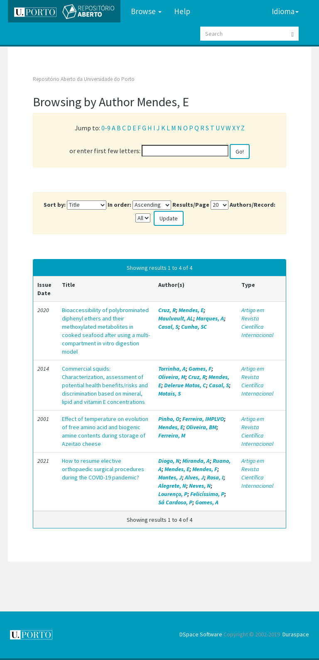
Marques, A (210, 318)
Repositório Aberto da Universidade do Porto (84, 79)
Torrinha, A (172, 368)
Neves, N (200, 485)
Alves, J (194, 477)
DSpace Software (200, 634)
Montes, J (170, 477)
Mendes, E (191, 310)
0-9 (105, 128)
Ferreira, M (171, 435)
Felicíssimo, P (207, 494)
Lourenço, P (172, 494)
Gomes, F (200, 368)
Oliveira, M (171, 377)
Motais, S (169, 393)
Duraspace (295, 634)
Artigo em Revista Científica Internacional (257, 322)
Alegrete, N (172, 485)
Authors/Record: (252, 204)
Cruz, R (167, 310)
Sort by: (55, 204)
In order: (119, 204)
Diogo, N (168, 460)
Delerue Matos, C (185, 385)
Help (182, 11)
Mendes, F (204, 469)
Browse (146, 11)
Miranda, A (196, 460)
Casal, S (168, 326)
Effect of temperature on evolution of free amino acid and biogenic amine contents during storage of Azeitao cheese (105, 431)
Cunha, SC (194, 326)
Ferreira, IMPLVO (203, 419)
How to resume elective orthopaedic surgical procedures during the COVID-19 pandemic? (103, 469)
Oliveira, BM (201, 427)
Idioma (285, 11)
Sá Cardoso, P (175, 502)
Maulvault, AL (175, 318)
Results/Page (190, 204)
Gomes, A (206, 502)
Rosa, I (215, 477)
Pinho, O (168, 419)
